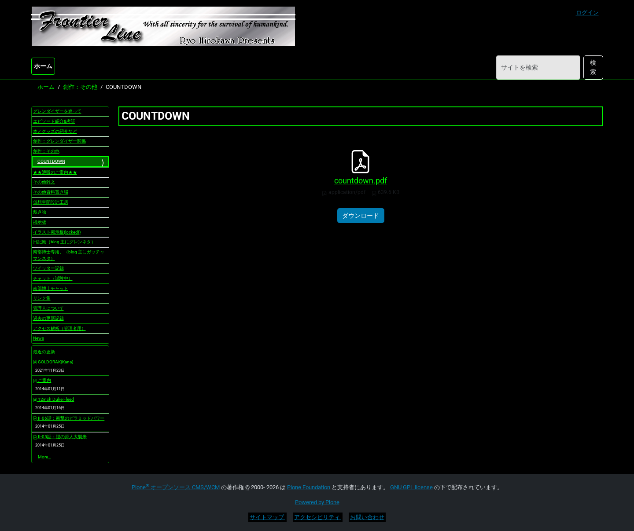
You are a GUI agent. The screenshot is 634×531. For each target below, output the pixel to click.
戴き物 (39, 211)
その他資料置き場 (50, 192)
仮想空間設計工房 (50, 202)
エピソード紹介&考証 (54, 121)
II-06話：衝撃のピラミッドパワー (69, 418)
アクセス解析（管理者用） (59, 328)
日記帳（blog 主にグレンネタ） (64, 241)
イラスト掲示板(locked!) (57, 232)
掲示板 (39, 222)
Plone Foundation (308, 487)
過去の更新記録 (48, 318)
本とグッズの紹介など (55, 131)
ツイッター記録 (48, 268)
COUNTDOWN (51, 161)
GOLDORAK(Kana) (53, 361)
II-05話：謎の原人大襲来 (60, 436)
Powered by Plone (317, 502)
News (38, 338)
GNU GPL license (411, 487)
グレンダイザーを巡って (57, 111)
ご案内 (42, 380)
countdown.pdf (360, 180)
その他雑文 (44, 181)
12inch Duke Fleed (53, 399)
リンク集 (42, 298)
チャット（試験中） (53, 278)
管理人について (48, 308)
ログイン (587, 12)
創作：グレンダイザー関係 (59, 141)
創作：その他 (80, 87)
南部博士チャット (50, 288)
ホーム (43, 66)
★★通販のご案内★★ (55, 172)
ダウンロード (360, 215)
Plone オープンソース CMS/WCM (176, 487)
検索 (593, 67)
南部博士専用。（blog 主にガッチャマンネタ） (68, 255)
